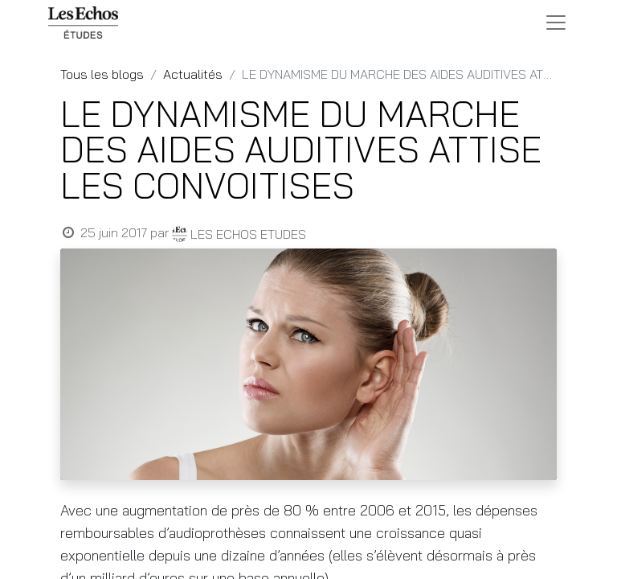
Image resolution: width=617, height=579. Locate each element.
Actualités (193, 74)
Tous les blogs (102, 74)
